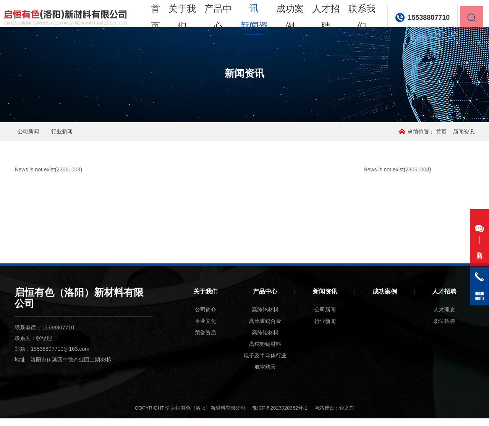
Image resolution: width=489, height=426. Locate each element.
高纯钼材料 (265, 340)
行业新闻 (92, 135)
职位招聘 (444, 329)
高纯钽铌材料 (265, 352)
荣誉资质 (205, 340)
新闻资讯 (325, 299)
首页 (167, 30)
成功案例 (291, 30)
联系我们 (356, 30)
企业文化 (205, 329)
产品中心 (226, 30)
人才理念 (444, 317)
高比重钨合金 (265, 329)
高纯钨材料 (265, 317)
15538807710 (422, 30)
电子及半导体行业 (265, 363)
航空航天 (265, 374)
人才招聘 (324, 30)
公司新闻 (40, 135)
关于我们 (194, 30)
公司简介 (205, 317)
